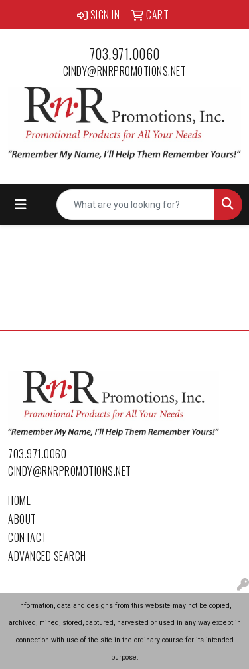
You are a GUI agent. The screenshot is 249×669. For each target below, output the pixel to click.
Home (19, 500)
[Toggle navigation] (21, 204)
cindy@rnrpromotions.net (125, 71)
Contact (27, 537)
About (22, 519)
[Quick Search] (135, 204)
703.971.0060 (125, 54)
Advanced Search (47, 556)
